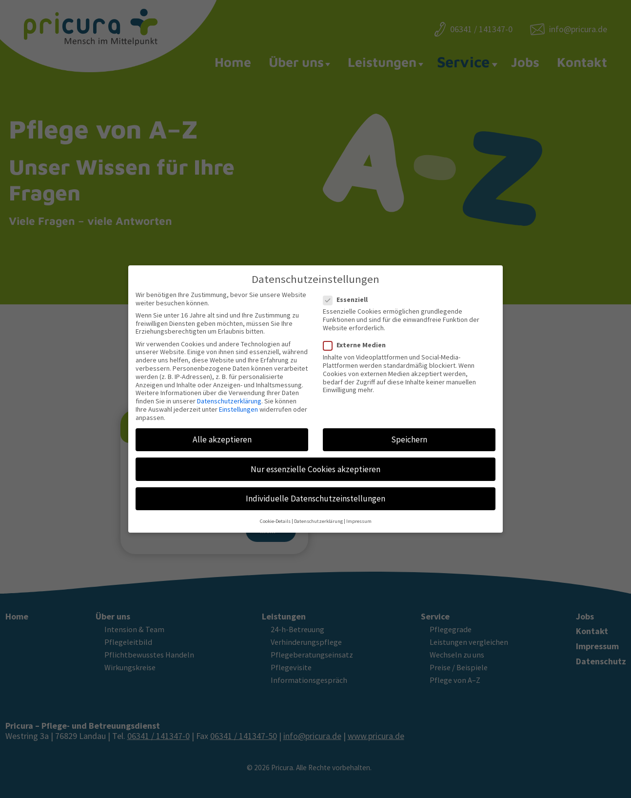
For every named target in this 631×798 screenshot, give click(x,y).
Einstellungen (238, 403)
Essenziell (348, 293)
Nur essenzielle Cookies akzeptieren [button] (315, 462)
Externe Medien (357, 339)
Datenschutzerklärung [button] (318, 515)
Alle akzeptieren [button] (222, 433)
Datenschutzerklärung (229, 394)
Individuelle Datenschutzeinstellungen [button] (315, 492)
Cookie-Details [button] (275, 515)
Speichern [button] (409, 433)
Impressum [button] (359, 515)
